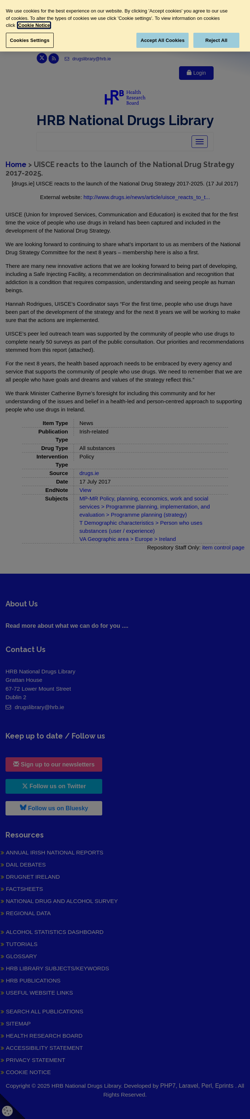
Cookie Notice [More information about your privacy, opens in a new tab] (34, 25)
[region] (125, 26)
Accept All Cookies (162, 40)
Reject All (216, 40)
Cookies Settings (30, 40)
